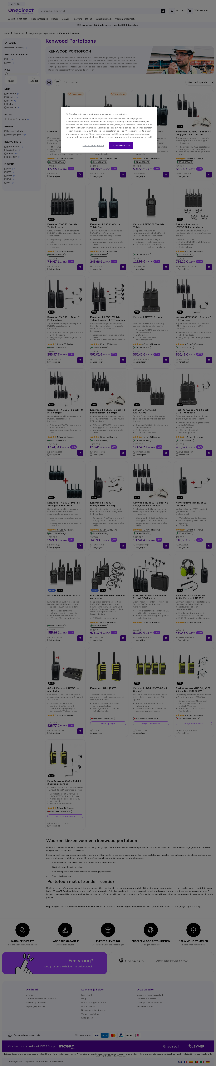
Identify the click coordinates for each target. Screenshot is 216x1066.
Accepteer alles (121, 145)
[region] (109, 130)
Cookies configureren (93, 145)
